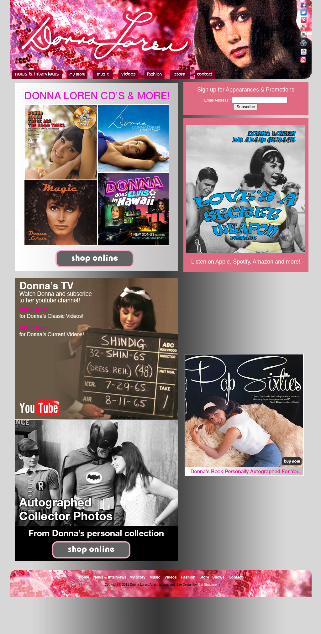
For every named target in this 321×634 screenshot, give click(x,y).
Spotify (241, 262)
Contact (236, 577)
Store (204, 577)
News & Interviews (109, 577)
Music (155, 577)
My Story (137, 577)
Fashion (188, 577)
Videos (171, 577)
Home (84, 577)
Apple (222, 262)
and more (287, 262)
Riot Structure (207, 584)
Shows (218, 577)
